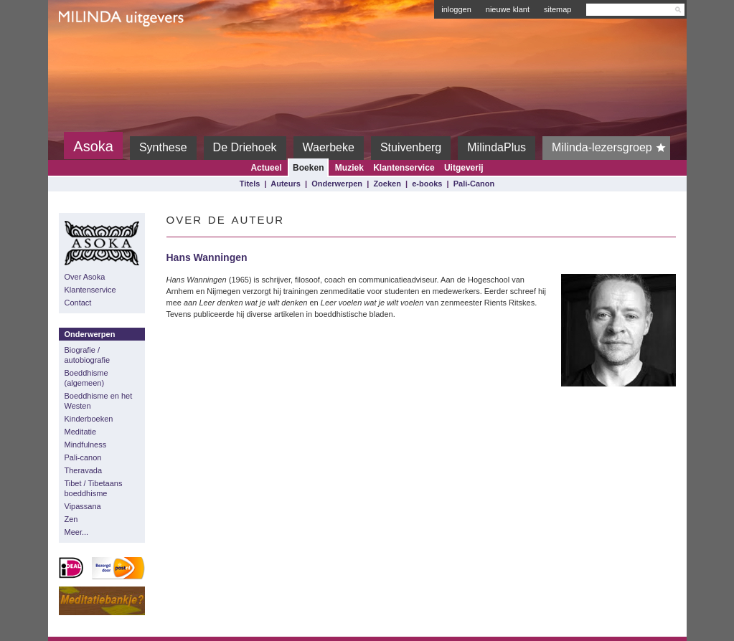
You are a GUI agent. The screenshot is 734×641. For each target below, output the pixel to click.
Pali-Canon (473, 183)
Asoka (93, 146)
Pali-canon (83, 457)
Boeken (308, 168)
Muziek (349, 168)
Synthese (163, 147)
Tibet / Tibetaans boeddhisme (94, 488)
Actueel (265, 168)
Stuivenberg (410, 147)
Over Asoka (85, 276)
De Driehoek (245, 147)
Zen (71, 519)
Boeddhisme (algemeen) (86, 378)
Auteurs (285, 183)
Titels (250, 183)
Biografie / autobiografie (87, 355)
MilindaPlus (496, 147)
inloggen (456, 9)
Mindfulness (86, 444)
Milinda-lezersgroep (611, 148)
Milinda (88, 51)
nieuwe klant (508, 9)
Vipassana (83, 506)
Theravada (84, 470)
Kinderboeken (89, 418)
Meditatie (81, 431)
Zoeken (387, 183)
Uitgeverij (464, 168)
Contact (78, 302)
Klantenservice (403, 168)
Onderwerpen (336, 183)
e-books (427, 183)
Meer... (77, 532)
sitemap (558, 9)
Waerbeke (328, 147)
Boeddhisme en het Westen (99, 400)
